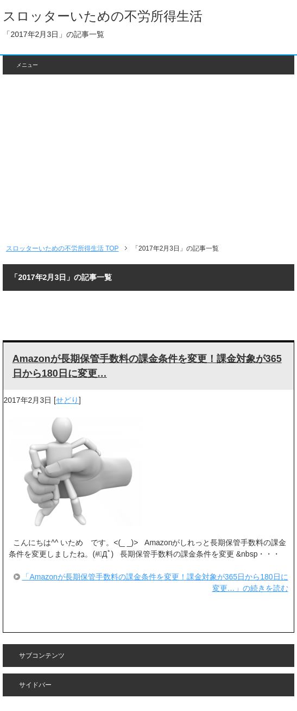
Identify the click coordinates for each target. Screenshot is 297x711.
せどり (67, 400)
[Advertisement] (148, 159)
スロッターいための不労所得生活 (103, 16)
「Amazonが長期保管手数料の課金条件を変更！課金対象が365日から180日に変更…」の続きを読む (155, 582)
